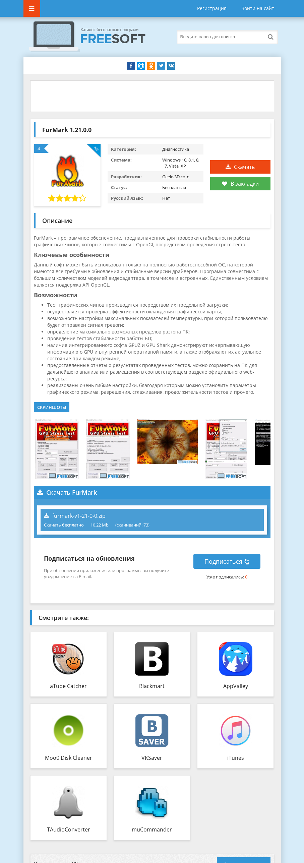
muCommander (152, 829)
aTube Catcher (68, 686)
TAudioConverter (68, 829)
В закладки (240, 183)
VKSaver (151, 757)
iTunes (235, 757)
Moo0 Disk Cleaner (68, 757)
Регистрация (212, 8)
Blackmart (152, 686)
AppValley (235, 686)
